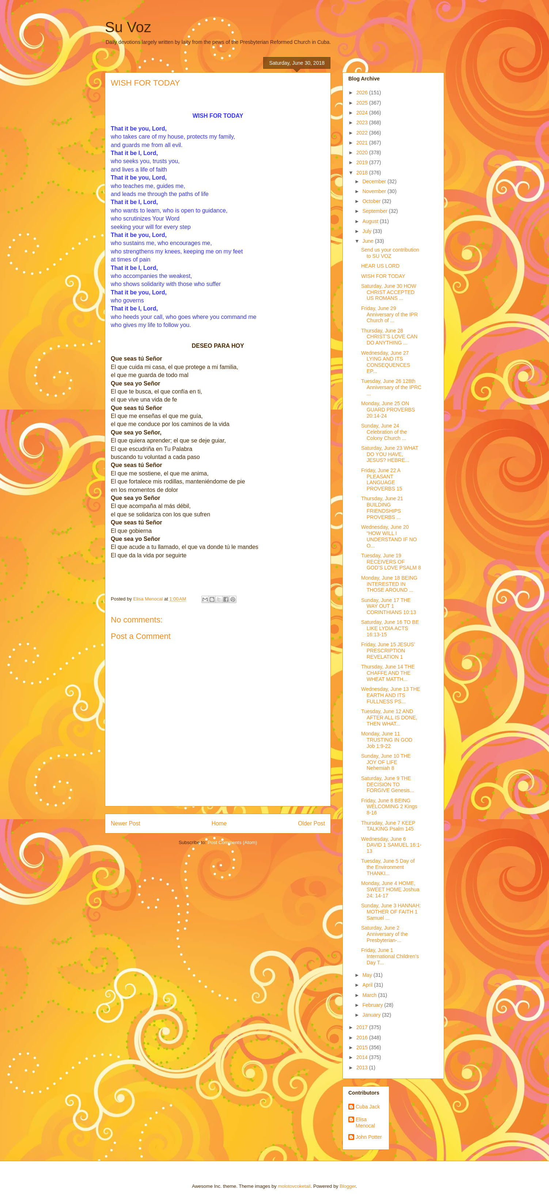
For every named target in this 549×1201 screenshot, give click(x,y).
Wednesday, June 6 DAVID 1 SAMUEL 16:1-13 (391, 845)
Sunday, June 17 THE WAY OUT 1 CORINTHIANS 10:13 (388, 606)
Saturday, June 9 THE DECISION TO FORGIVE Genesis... (387, 784)
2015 (362, 1047)
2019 (362, 162)
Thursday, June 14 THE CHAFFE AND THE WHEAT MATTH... (388, 673)
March (370, 995)
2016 (362, 1037)
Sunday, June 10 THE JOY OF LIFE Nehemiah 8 (386, 762)
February (373, 1005)
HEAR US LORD (380, 266)
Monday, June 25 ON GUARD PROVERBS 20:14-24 (388, 409)
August (370, 221)
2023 (362, 122)
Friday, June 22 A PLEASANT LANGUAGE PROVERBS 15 (381, 479)
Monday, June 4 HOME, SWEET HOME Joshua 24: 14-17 (390, 889)
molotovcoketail (294, 1186)
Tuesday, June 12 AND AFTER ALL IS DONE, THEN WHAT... (389, 717)
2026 (362, 92)
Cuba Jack (368, 1107)
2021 (362, 143)
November (374, 191)
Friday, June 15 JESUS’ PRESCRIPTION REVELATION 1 (388, 650)
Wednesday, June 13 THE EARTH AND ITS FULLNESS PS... (390, 695)
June (368, 241)
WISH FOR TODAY (383, 276)
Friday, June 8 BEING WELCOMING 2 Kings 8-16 (389, 807)
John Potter (369, 1137)
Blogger (348, 1186)
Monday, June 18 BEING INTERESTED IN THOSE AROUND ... (389, 584)
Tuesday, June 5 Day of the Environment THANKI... (387, 867)
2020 (362, 152)
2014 (362, 1057)
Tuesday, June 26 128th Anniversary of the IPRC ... (391, 387)
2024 (362, 113)
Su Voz (128, 27)
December (374, 181)
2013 (362, 1067)
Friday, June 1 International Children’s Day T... (390, 956)
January (372, 1015)
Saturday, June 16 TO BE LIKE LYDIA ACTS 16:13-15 (390, 628)
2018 (362, 173)
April (368, 985)
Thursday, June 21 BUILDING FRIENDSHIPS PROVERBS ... (382, 508)
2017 (362, 1027)
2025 (362, 103)
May (367, 975)
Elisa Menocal (365, 1123)
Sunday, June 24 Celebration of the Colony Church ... (384, 432)
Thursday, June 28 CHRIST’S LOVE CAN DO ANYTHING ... (389, 337)
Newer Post (125, 823)
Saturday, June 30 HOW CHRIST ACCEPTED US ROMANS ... (388, 292)
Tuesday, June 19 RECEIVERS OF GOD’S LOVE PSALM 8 (391, 562)
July (367, 231)
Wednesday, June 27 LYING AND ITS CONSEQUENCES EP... (385, 362)
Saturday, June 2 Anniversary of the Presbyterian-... (384, 934)
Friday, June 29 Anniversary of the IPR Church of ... (389, 314)
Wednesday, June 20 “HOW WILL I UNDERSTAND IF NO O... (389, 536)
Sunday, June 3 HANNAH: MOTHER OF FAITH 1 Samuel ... (391, 912)
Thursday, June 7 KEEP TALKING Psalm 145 (388, 826)
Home (219, 823)
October (372, 201)
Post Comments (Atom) (232, 842)
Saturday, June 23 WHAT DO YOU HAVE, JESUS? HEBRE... (389, 454)
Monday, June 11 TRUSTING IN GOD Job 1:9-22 (386, 740)
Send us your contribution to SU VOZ (390, 253)
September (375, 211)
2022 (362, 133)
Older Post (311, 823)
